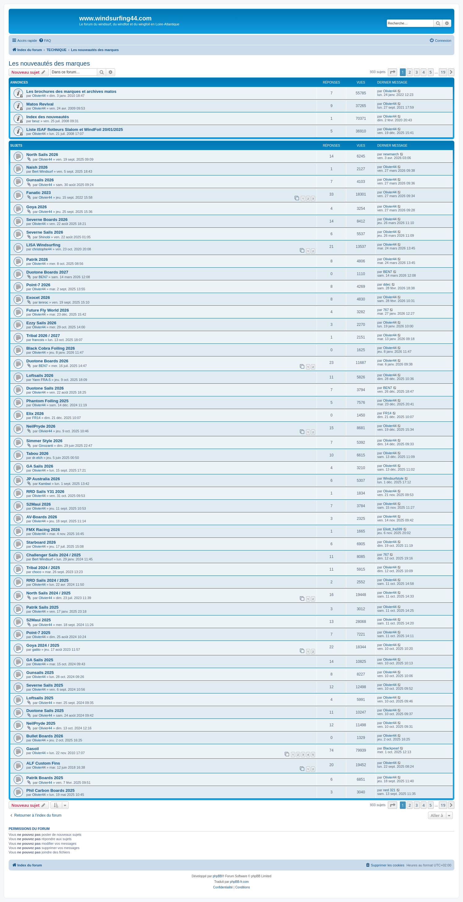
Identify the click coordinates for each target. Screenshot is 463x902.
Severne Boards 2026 (46, 219)
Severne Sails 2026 (44, 232)
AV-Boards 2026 (41, 517)
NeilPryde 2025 (40, 723)
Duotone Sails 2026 (45, 388)
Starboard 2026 (41, 542)
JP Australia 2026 (43, 479)
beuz (36, 121)
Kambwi (45, 484)
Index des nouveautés (47, 116)
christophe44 (42, 249)
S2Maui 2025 (38, 620)
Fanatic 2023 (38, 192)
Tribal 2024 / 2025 (43, 567)
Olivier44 (38, 95)
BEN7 (43, 277)
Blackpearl (391, 748)
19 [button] (443, 72)
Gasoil (32, 748)
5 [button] (431, 72)
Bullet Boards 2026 (44, 736)
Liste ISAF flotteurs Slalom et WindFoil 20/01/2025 (74, 129)
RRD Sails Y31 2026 (45, 491)
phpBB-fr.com (239, 881)
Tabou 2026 (37, 453)
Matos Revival (40, 104)
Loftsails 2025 (39, 698)
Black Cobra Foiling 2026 (50, 348)
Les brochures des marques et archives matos (71, 91)
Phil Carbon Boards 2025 (50, 790)
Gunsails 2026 (40, 180)
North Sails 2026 (42, 154)
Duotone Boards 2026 (47, 361)
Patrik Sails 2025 (42, 607)
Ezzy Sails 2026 (41, 323)
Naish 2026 (37, 167)
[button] (392, 72)
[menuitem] (45, 40)
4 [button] (423, 72)
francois (38, 340)
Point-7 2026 (38, 285)
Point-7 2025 (38, 632)
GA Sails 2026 (39, 466)
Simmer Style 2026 (44, 440)
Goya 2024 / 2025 (42, 645)
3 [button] (417, 72)
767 (386, 310)
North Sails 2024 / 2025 (48, 593)
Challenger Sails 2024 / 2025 (53, 555)
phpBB (217, 876)
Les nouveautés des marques (49, 63)
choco (36, 572)
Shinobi (44, 237)
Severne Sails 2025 (44, 685)
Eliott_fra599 (392, 529)
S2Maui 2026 (38, 504)
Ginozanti (46, 445)
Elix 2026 (35, 413)
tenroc (43, 302)
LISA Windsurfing (43, 245)
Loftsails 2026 (39, 375)
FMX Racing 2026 (43, 529)
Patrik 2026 (37, 259)
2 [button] (410, 72)
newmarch (391, 154)
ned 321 (389, 790)
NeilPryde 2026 (40, 426)
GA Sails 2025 (39, 660)
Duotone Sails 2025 (45, 710)
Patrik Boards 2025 (44, 777)
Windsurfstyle (393, 478)
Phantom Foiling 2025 (47, 401)
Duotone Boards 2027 (47, 272)
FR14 (36, 418)
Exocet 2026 (38, 297)
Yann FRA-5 (41, 380)
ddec (387, 284)
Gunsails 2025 (40, 672)
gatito (36, 649)
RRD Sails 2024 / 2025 (47, 580)
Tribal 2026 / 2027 (43, 335)
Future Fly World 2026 (47, 310)
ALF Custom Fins (43, 763)
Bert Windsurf (42, 171)
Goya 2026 (36, 207)
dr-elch (37, 458)
